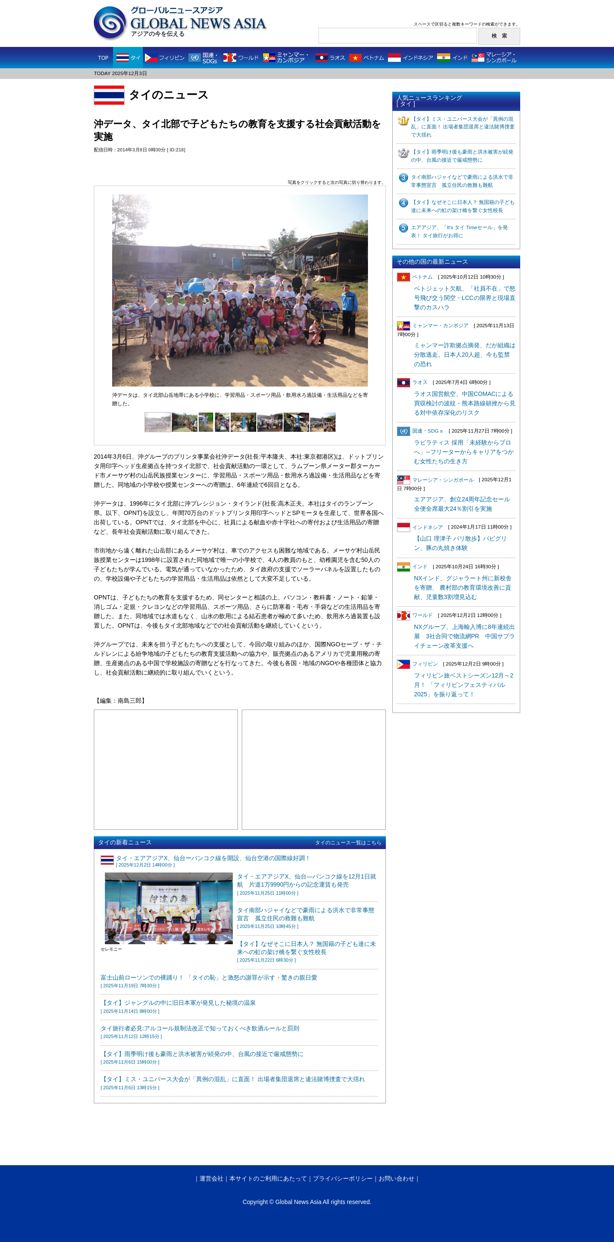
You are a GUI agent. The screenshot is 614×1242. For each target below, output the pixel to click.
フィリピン (417, 664)
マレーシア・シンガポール (435, 480)
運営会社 (211, 1178)
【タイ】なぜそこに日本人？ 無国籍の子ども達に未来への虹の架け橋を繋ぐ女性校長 (306, 952)
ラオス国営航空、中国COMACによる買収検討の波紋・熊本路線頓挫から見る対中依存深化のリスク (465, 403)
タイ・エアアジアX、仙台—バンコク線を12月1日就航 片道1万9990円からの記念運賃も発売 (306, 884)
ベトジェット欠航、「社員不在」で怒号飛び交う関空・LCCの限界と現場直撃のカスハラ (465, 298)
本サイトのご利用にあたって (268, 1178)
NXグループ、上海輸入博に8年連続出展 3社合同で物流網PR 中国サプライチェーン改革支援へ (464, 636)
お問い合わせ (396, 1178)
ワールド (415, 615)
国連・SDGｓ (420, 431)
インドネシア (420, 527)
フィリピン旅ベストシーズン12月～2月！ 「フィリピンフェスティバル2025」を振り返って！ (463, 685)
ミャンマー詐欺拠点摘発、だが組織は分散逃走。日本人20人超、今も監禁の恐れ (465, 354)
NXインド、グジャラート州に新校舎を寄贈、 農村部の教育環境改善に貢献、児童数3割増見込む (463, 587)
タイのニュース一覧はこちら (348, 843)
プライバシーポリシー (343, 1178)
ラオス (412, 382)
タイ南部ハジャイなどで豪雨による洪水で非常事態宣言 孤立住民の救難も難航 (305, 918)
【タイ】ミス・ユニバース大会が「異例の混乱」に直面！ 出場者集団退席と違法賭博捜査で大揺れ (463, 127)
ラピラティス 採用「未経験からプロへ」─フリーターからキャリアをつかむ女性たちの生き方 (464, 452)
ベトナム (415, 277)
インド (412, 567)
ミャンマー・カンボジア (433, 326)
